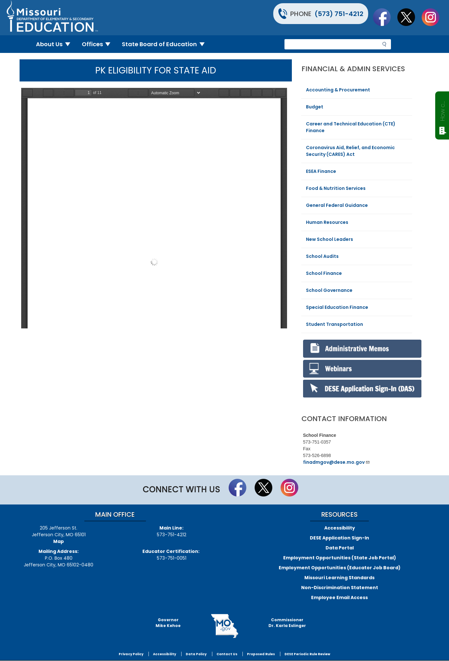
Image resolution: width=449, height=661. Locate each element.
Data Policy (196, 654)
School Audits (322, 256)
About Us (55, 44)
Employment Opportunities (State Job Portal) (339, 558)
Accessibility (339, 528)
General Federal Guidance (337, 205)
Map (58, 541)
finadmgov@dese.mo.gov (336, 462)
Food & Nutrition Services (336, 188)
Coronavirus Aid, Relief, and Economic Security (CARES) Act (350, 150)
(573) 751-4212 (339, 13)
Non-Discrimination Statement (339, 587)
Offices (99, 44)
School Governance (329, 290)
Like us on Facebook (385, 17)
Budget (314, 107)
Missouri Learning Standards (339, 577)
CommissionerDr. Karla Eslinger (287, 622)
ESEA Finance (321, 171)
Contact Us (226, 654)
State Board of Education (166, 44)
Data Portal (340, 548)
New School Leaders (329, 239)
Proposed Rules (261, 654)
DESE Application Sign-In (339, 538)
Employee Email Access (339, 597)
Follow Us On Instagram (433, 17)
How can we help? (442, 109)
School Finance (324, 273)
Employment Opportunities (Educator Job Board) (340, 567)
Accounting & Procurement (338, 90)
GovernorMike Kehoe (168, 622)
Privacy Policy (131, 654)
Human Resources (327, 222)
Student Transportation (334, 324)
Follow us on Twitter (409, 17)
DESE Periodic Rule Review (307, 654)
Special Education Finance (337, 307)
